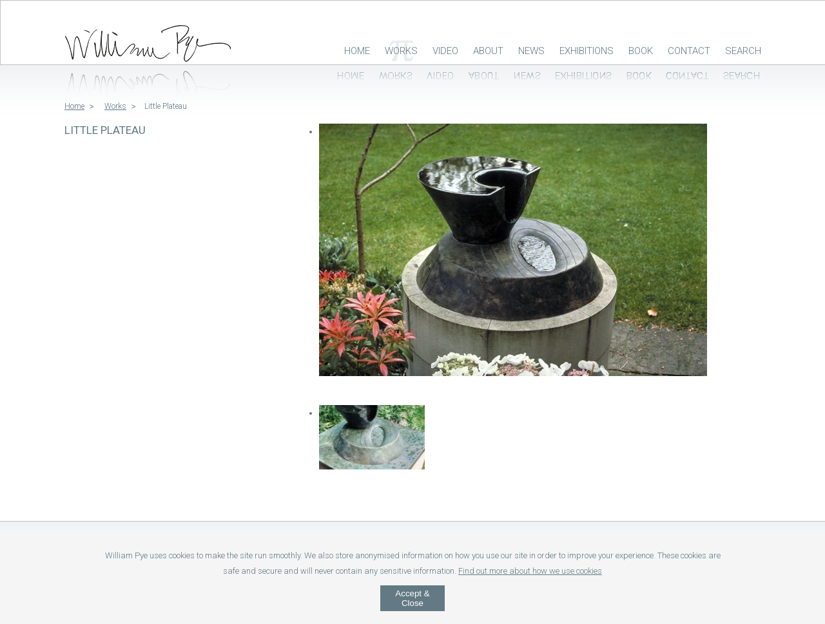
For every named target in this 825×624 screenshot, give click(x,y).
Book (640, 51)
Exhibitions (586, 51)
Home (357, 51)
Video (445, 51)
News (531, 51)
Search (743, 51)
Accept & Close (412, 598)
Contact (689, 51)
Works (401, 51)
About (488, 51)
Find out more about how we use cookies (530, 571)
